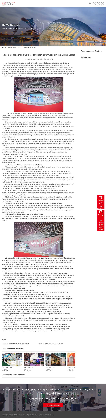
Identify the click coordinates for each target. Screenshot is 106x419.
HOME (10, 47)
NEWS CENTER (19, 47)
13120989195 (71, 398)
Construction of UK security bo (53, 344)
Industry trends (31, 47)
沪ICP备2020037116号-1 (46, 415)
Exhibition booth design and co (19, 344)
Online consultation (53, 405)
